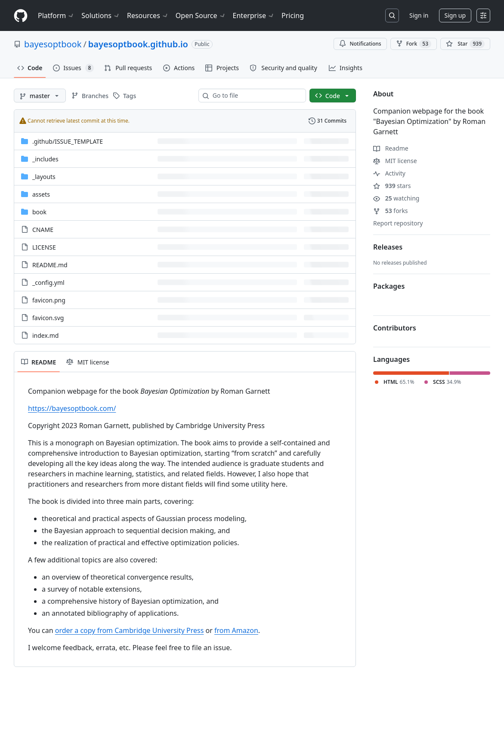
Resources (148, 15)
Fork (413, 44)
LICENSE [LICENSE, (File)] (44, 247)
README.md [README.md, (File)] (50, 265)
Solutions (100, 15)
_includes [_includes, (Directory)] (45, 159)
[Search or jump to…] (392, 15)
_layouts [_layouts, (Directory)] (44, 177)
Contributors (394, 328)
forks (390, 211)
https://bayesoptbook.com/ (72, 408)
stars (392, 186)
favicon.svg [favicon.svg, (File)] (48, 318)
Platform (56, 15)
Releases (387, 247)
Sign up (455, 15)
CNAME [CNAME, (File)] (42, 229)
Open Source (201, 15)
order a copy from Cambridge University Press (129, 630)
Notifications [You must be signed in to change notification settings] (360, 43)
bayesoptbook (52, 44)
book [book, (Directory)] (39, 212)
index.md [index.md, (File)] (45, 335)
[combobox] (256, 95)
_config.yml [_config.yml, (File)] (48, 282)
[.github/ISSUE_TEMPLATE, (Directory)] (67, 141)
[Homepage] (21, 16)
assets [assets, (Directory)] (41, 194)
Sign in (418, 15)
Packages (389, 286)
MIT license (395, 161)
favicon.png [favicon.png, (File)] (48, 300)
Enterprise (254, 15)
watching (396, 198)
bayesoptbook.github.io (138, 44)
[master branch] (40, 95)
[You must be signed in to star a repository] (465, 44)
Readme (390, 148)
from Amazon (236, 630)
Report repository (398, 223)
